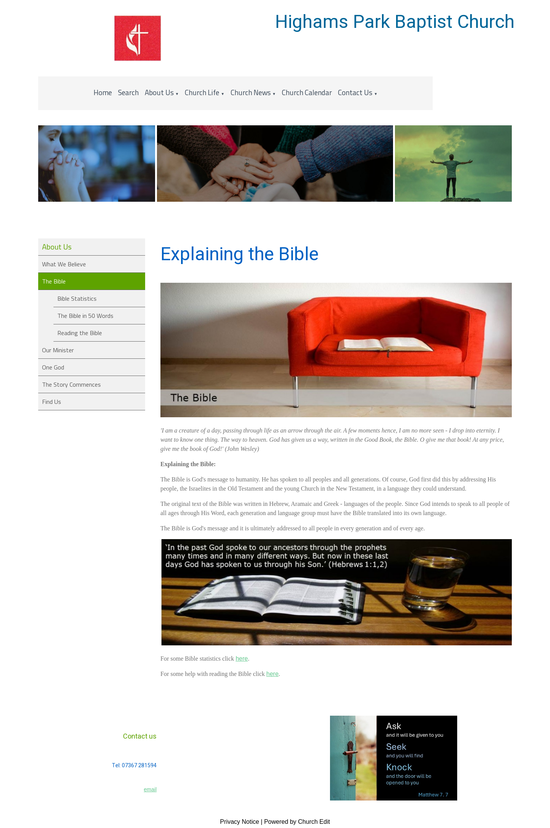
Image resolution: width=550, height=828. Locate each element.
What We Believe (64, 264)
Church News (251, 92)
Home (103, 92)
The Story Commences (71, 384)
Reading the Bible (79, 332)
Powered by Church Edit (297, 821)
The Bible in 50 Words (85, 315)
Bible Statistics (77, 298)
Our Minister (58, 350)
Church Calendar (307, 92)
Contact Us (355, 92)
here (242, 659)
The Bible (54, 281)
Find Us (51, 401)
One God (53, 367)
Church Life (202, 92)
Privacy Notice (239, 821)
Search (128, 92)
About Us (159, 92)
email (150, 789)
